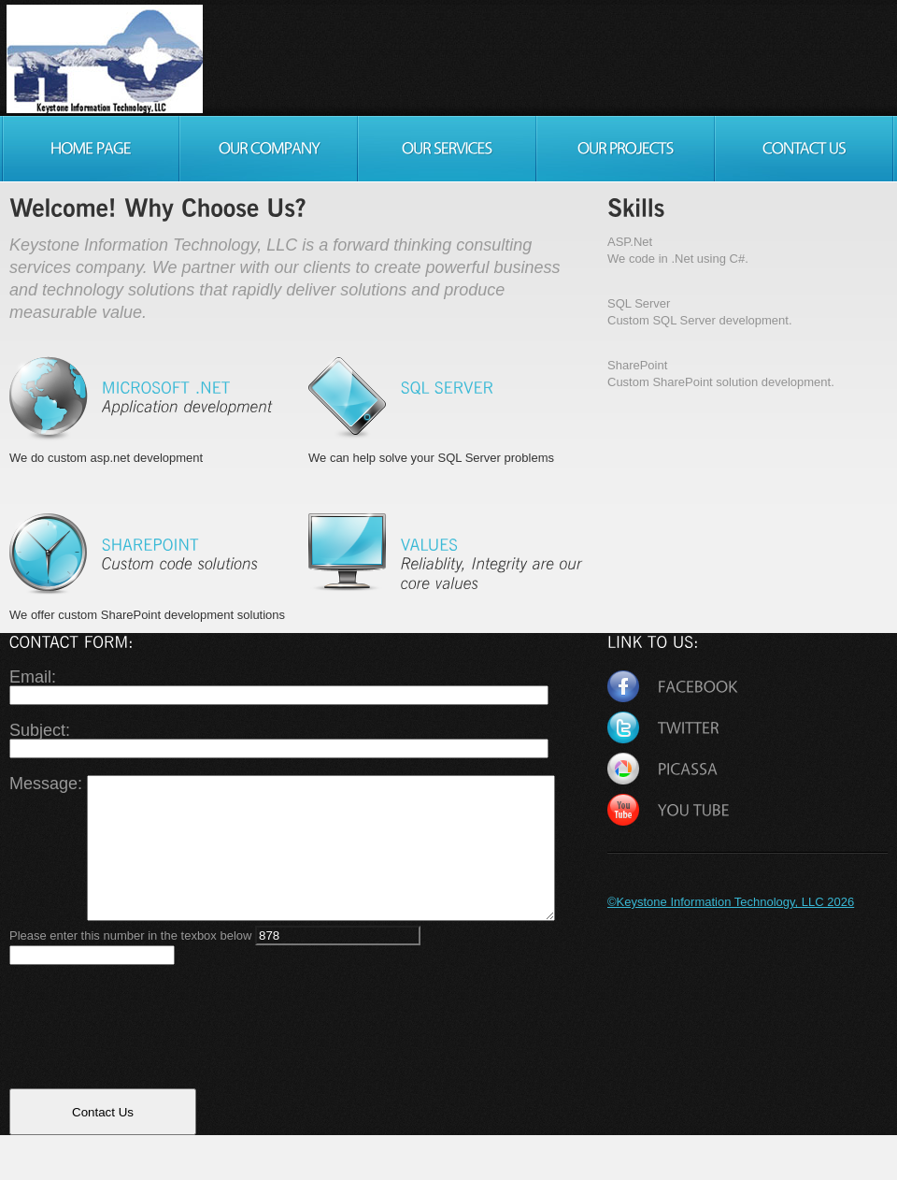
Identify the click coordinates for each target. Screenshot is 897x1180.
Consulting (113, 59)
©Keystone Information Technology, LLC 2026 (730, 902)
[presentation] (151, 1063)
